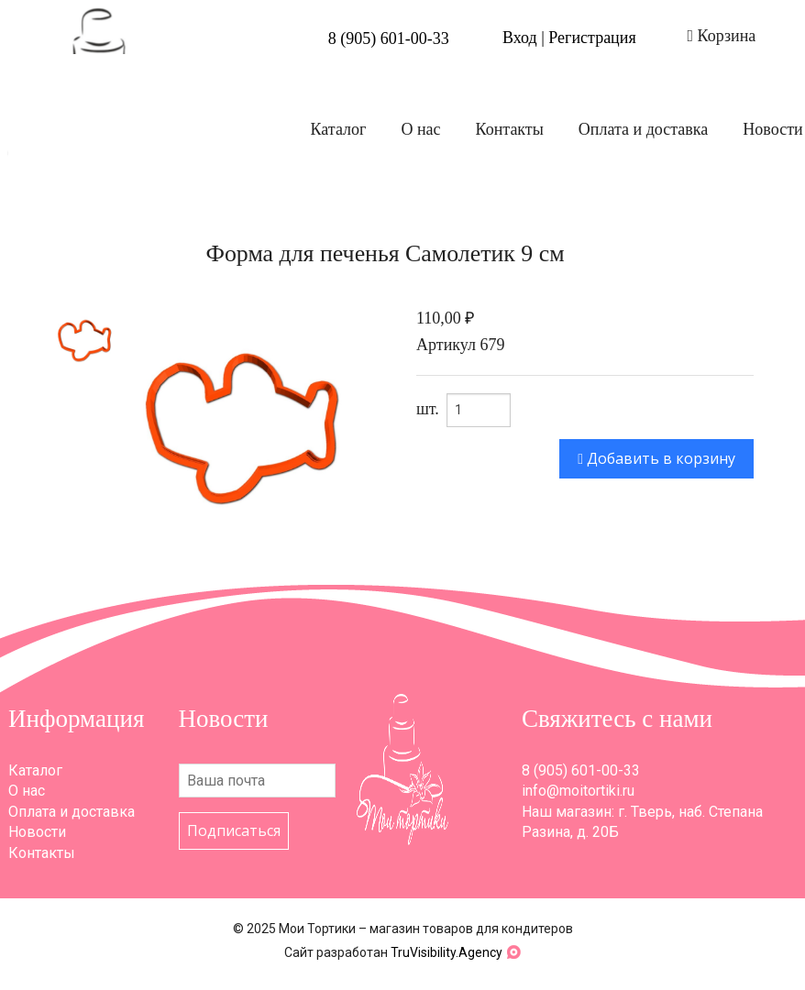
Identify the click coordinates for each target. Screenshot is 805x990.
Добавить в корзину (656, 458)
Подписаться (234, 830)
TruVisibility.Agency (446, 952)
